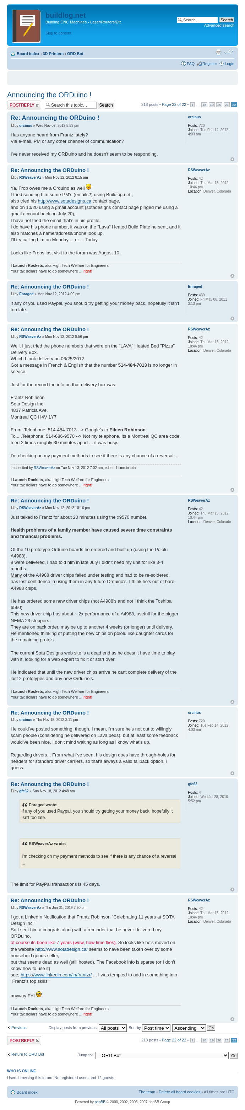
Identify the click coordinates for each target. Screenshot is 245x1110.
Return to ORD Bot (27, 1054)
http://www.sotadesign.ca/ (61, 949)
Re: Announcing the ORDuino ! (55, 117)
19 (212, 105)
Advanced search (219, 25)
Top (232, 159)
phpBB (100, 1102)
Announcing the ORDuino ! (49, 95)
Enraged (26, 294)
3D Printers (53, 54)
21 (227, 105)
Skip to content (58, 33)
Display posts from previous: (88, 1027)
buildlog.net (65, 15)
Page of (174, 104)
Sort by (149, 1027)
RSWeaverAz (30, 177)
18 (204, 105)
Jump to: (85, 1055)
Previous (19, 1027)
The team (147, 1092)
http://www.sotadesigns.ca (64, 201)
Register (209, 63)
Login (229, 63)
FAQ (191, 63)
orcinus (25, 126)
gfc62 (23, 791)
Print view (218, 52)
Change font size (229, 52)
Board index (28, 54)
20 (219, 105)
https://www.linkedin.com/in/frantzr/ (56, 974)
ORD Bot (75, 54)
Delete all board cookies (179, 1092)
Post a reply (24, 105)
